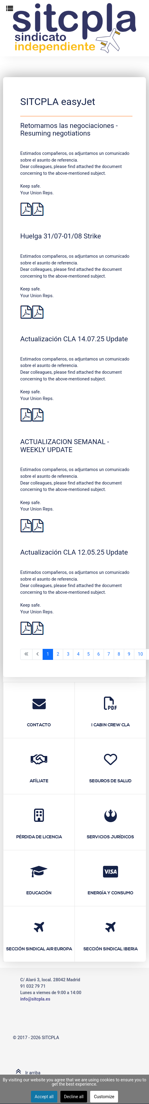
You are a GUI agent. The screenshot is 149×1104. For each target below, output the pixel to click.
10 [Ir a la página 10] (140, 654)
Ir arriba (26, 1073)
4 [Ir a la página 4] (78, 654)
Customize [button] (104, 1096)
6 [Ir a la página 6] (98, 654)
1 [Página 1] (48, 654)
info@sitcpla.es (35, 999)
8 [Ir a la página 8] (119, 654)
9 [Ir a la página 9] (129, 654)
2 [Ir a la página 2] (58, 654)
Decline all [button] (74, 1096)
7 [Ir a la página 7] (109, 654)
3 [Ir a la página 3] (68, 654)
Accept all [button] (44, 1096)
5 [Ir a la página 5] (88, 654)
